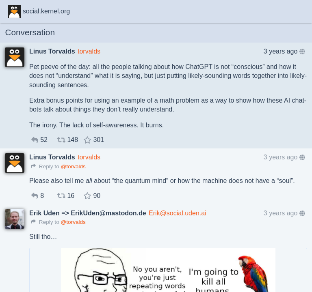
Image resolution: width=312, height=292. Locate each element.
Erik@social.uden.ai (177, 213)
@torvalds (73, 166)
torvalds (89, 51)
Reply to (45, 166)
